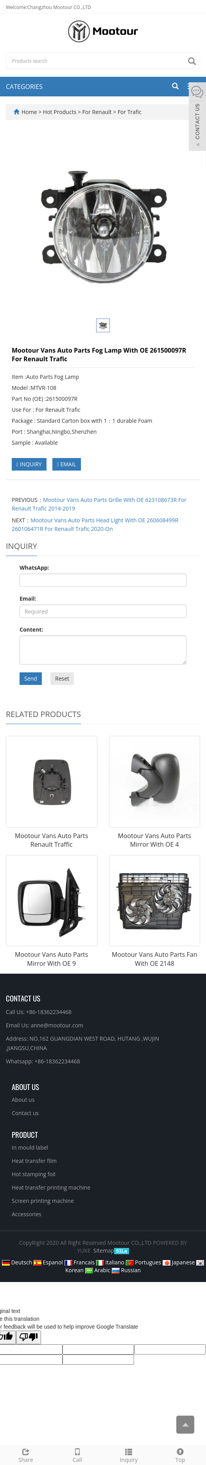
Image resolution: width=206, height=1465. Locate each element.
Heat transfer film (34, 1160)
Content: (31, 629)
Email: (28, 598)
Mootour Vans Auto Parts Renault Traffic (51, 840)
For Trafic (129, 112)
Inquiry (129, 1454)
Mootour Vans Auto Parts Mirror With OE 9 (51, 959)
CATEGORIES (24, 86)
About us (23, 1099)
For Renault (97, 112)
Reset (62, 678)
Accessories (26, 1214)
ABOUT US (25, 1086)
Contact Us (23, 997)
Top (180, 1454)
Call (77, 1454)
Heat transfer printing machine (51, 1187)
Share (26, 1454)
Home (29, 112)
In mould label (30, 1147)
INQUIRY (29, 464)
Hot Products (60, 112)
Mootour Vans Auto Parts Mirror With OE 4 (154, 840)
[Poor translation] (28, 1337)
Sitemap (103, 1250)
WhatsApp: (34, 567)
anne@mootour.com (56, 1025)
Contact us (25, 1113)
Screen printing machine (43, 1200)
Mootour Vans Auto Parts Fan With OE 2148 (154, 959)
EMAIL (66, 464)
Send (30, 678)
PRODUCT (25, 1134)
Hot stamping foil (34, 1174)
